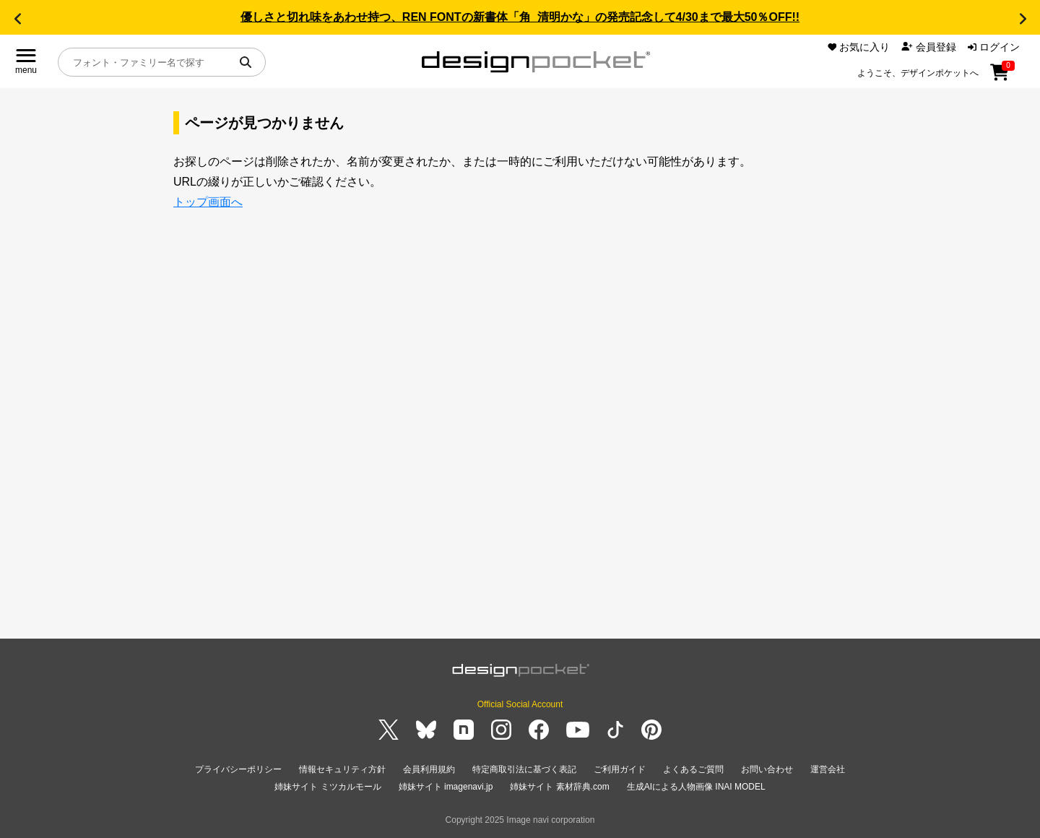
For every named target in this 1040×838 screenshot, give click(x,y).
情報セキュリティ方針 (342, 769)
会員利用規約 (429, 769)
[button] (17, 18)
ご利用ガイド (620, 769)
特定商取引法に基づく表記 (524, 769)
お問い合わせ (767, 769)
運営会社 (827, 769)
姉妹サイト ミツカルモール (327, 787)
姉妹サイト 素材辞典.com (559, 787)
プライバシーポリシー (238, 769)
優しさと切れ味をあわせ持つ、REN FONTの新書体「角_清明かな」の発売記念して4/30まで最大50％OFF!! (520, 17)
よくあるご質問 (693, 769)
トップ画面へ (208, 202)
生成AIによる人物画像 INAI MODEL (696, 787)
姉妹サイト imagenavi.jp (446, 787)
